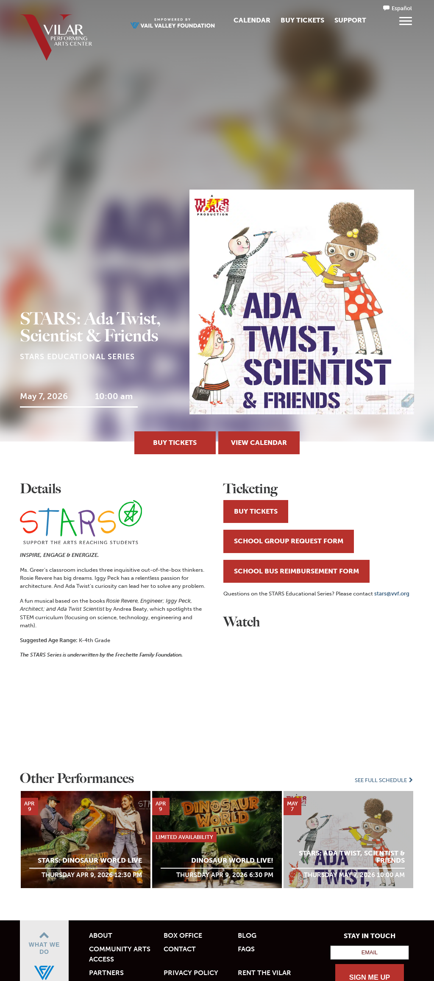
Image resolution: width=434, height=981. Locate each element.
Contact (180, 949)
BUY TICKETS (175, 443)
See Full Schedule (384, 780)
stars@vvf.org (391, 593)
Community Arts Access (119, 954)
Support (350, 20)
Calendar (252, 20)
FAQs (246, 949)
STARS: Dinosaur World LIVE (90, 860)
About (100, 935)
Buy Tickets (302, 20)
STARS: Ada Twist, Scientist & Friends (352, 857)
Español (402, 8)
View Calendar (259, 443)
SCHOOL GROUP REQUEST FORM (288, 541)
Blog (247, 935)
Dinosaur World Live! (232, 860)
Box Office (183, 935)
